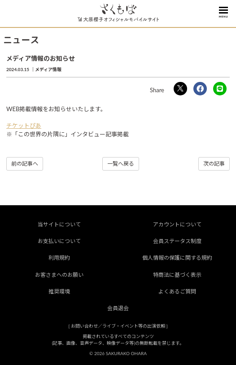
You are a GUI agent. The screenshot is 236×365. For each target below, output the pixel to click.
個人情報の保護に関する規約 (177, 257)
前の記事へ (24, 163)
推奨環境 (59, 291)
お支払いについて (59, 241)
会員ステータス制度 (177, 241)
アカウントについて (177, 224)
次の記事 (214, 163)
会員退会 (118, 308)
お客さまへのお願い (59, 274)
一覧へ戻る (120, 163)
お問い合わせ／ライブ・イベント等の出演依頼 (118, 326)
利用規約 (59, 257)
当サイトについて (59, 224)
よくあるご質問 (177, 291)
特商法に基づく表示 (177, 274)
